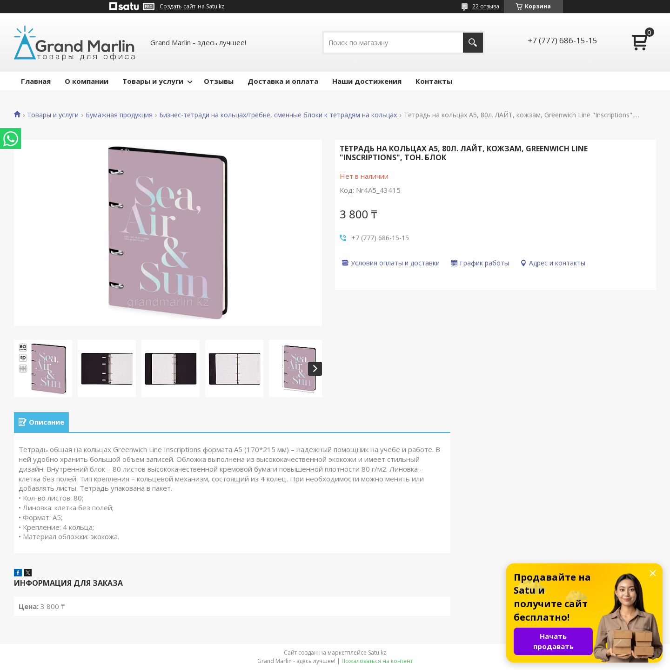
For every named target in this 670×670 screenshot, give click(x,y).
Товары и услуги (152, 81)
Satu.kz (377, 652)
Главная (36, 81)
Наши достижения (367, 81)
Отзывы (219, 81)
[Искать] (473, 43)
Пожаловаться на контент (377, 661)
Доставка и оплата (283, 81)
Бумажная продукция (119, 115)
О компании (86, 81)
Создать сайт (177, 6)
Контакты (433, 81)
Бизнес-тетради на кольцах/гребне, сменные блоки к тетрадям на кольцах (278, 115)
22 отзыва (485, 6)
